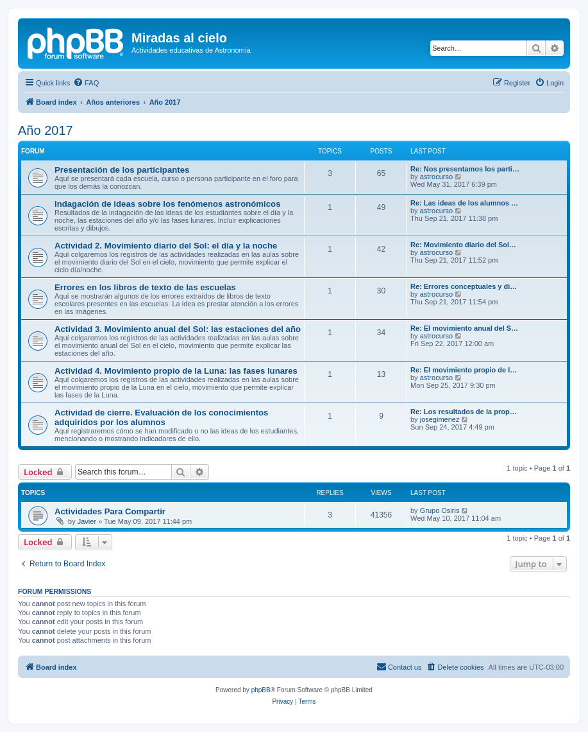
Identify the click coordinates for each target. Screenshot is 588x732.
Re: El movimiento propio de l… (463, 370)
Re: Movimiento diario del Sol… (463, 244)
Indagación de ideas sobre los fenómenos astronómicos (167, 204)
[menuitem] (86, 83)
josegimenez (440, 419)
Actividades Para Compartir (110, 511)
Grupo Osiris (440, 510)
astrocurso (436, 176)
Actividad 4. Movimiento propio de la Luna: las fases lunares (176, 371)
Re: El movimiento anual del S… (464, 328)
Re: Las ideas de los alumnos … (464, 203)
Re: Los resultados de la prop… (463, 411)
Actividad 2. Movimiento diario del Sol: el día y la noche (166, 245)
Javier (87, 521)
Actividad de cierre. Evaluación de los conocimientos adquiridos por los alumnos (161, 417)
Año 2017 (45, 130)
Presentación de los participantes (122, 170)
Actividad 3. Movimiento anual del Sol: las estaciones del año (178, 329)
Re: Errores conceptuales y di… (463, 286)
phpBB (261, 689)
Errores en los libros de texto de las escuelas (145, 287)
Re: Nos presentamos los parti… (464, 169)
